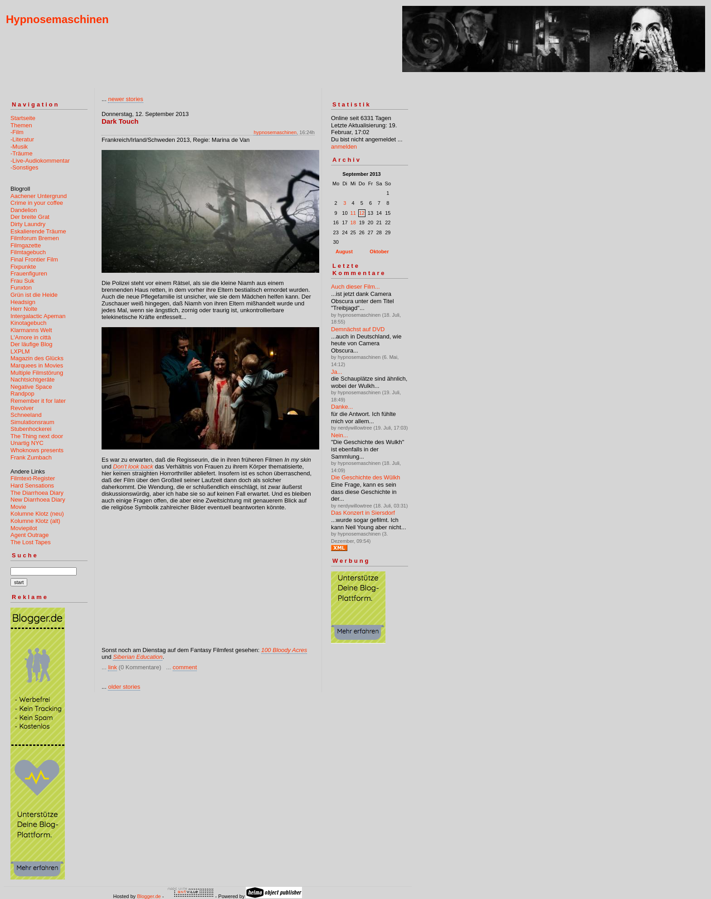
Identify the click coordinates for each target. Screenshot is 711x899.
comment (185, 667)
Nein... (339, 435)
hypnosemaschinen (275, 132)
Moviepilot (23, 528)
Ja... (336, 371)
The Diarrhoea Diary (36, 492)
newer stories (125, 99)
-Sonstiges (24, 167)
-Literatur (22, 139)
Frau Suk (22, 280)
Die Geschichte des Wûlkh (365, 477)
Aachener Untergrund (38, 196)
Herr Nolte (23, 308)
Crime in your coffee (36, 202)
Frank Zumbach (31, 457)
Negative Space (31, 386)
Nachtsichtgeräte (32, 379)
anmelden (344, 146)
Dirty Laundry (27, 224)
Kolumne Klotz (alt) (35, 520)
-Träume (21, 153)
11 (353, 213)
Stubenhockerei (30, 428)
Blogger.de (149, 896)
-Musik (19, 146)
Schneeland (26, 414)
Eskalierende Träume (38, 231)
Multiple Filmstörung (36, 372)
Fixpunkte (23, 266)
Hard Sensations (32, 485)
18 (353, 222)
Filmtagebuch (28, 252)
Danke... (342, 406)
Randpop (22, 393)
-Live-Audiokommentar (40, 160)
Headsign (22, 302)
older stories (124, 686)
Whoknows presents (36, 450)
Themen (21, 125)
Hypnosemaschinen (57, 19)
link (112, 667)
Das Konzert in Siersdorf (363, 512)
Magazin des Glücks (36, 358)
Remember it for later (38, 400)
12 (362, 213)
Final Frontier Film (34, 259)
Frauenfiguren (28, 273)
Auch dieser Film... (355, 286)
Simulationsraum (32, 422)
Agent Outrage (29, 535)
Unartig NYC (27, 443)
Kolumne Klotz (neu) (37, 513)
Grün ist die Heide (34, 294)
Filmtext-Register (32, 478)
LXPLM (20, 351)
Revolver (22, 408)
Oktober (379, 251)
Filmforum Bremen (34, 238)
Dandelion (23, 210)
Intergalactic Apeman (37, 316)
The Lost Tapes (30, 542)
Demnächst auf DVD (358, 329)
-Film (17, 132)
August (344, 251)
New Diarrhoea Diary (37, 499)
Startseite (22, 118)
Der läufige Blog (31, 344)
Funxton (21, 287)
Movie (18, 506)
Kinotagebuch (28, 322)
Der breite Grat (29, 216)
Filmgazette (25, 245)
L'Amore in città (30, 337)
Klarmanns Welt (31, 330)
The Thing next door (36, 436)
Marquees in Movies (36, 365)
